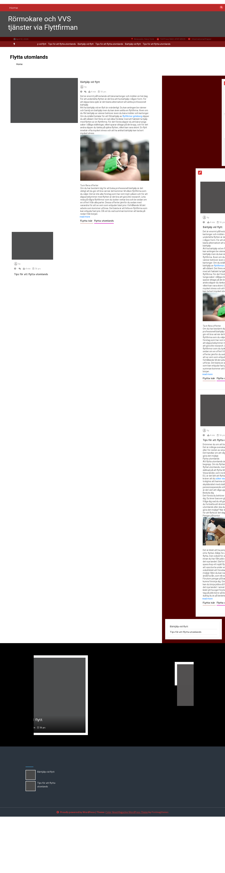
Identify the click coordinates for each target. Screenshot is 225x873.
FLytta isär (86, 220)
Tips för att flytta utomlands (59, 44)
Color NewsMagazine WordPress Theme (126, 812)
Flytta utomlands (104, 220)
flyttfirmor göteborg (132, 116)
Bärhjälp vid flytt (83, 44)
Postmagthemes (160, 812)
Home (13, 7)
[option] (83, 44)
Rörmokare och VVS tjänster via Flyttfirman (43, 23)
